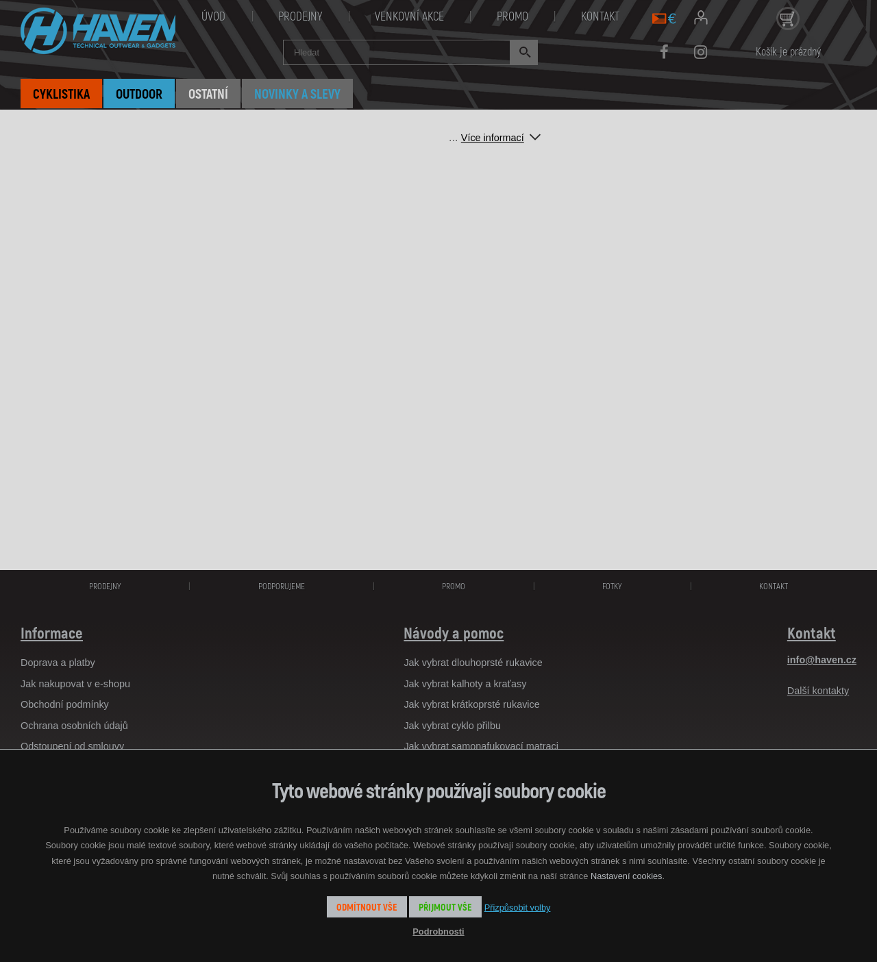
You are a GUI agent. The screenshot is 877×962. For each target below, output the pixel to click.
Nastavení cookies (627, 876)
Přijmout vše (445, 907)
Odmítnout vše (366, 907)
